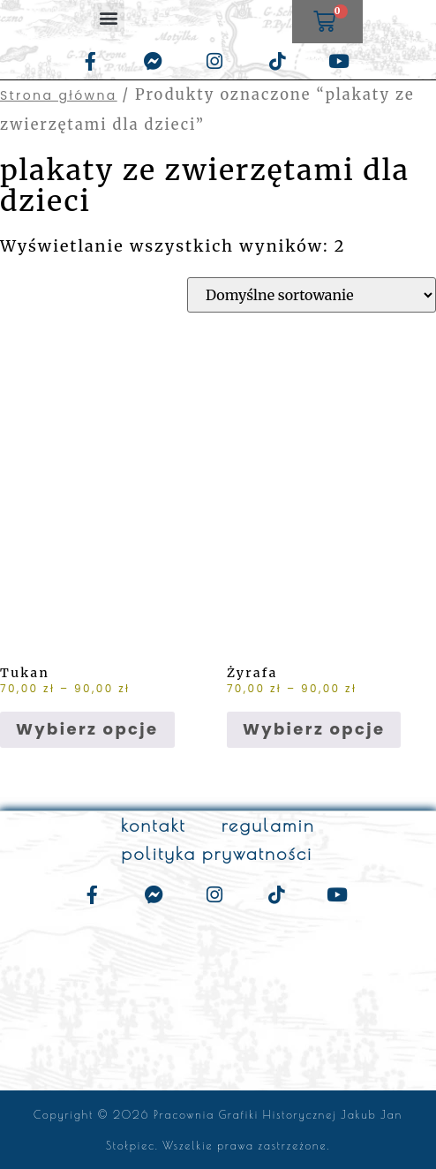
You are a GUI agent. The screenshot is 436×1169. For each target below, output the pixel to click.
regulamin (268, 825)
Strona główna (58, 95)
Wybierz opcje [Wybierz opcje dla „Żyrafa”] (314, 729)
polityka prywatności (217, 853)
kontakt (153, 825)
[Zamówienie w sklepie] (311, 295)
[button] (109, 17)
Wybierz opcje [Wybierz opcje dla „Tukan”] (87, 729)
